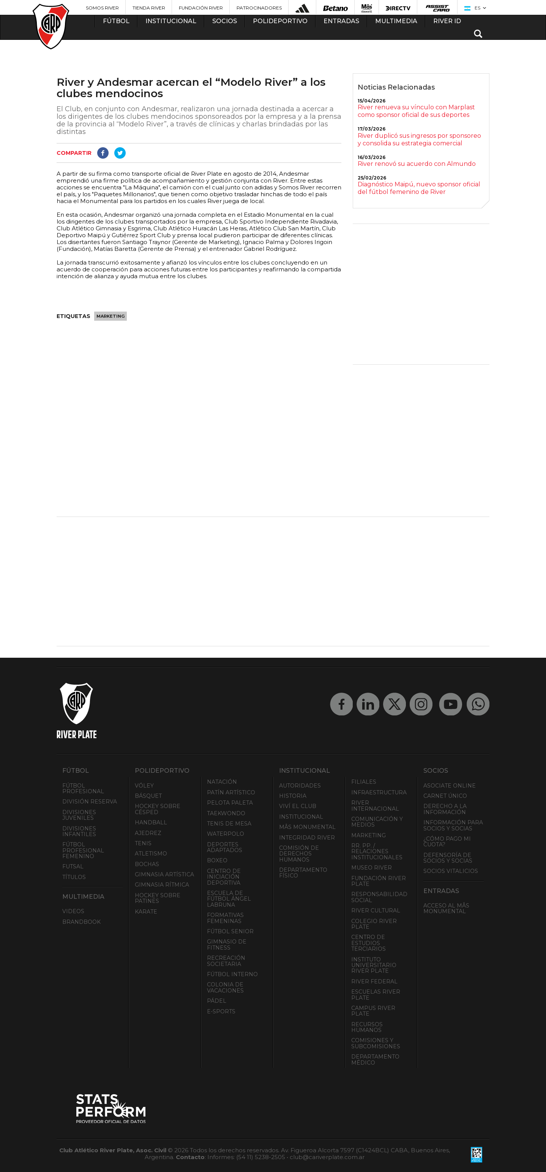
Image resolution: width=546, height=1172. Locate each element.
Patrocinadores (259, 8)
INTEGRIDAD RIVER (307, 837)
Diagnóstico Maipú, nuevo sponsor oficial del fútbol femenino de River (419, 188)
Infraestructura (379, 792)
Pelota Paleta (230, 802)
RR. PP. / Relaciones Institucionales (376, 851)
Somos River (102, 8)
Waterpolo (225, 833)
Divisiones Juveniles (79, 815)
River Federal (374, 981)
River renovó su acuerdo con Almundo (417, 163)
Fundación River (201, 8)
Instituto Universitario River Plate (373, 965)
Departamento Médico (375, 1059)
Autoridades (300, 785)
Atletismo (151, 853)
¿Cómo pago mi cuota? (447, 841)
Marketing (110, 316)
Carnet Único (445, 795)
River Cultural (375, 910)
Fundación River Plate (378, 881)
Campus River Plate (373, 1011)
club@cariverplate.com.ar (327, 1157)
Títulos (74, 877)
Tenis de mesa (229, 823)
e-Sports (221, 1011)
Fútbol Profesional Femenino (83, 850)
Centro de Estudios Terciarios (368, 943)
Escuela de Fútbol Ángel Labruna (229, 899)
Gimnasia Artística (164, 874)
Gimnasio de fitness (226, 944)
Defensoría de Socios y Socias (447, 858)
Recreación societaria (226, 961)
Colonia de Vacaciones (225, 987)
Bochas (147, 864)
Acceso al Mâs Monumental (446, 908)
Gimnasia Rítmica (162, 884)
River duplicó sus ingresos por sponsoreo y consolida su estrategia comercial (419, 139)
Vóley (144, 785)
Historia (292, 795)
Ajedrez (148, 833)
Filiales (363, 781)
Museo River (371, 867)
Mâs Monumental (307, 827)
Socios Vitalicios (450, 871)
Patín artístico (231, 792)
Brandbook (81, 921)
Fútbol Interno (232, 974)
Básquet (148, 795)
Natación (222, 781)
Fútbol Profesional (83, 788)
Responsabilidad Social (379, 897)
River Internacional (375, 805)
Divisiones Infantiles (79, 831)
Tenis (143, 843)
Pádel (216, 1000)
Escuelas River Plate (375, 994)
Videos (73, 911)
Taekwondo (226, 813)
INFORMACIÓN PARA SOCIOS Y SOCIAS (453, 825)
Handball (151, 822)
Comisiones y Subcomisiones (375, 1043)
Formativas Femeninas (225, 918)
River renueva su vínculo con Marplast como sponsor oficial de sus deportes (416, 111)
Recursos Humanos (367, 1027)
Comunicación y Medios (377, 822)
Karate (146, 911)
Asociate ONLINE (449, 785)
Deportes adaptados (224, 847)
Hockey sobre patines (157, 898)
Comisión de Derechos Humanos (299, 853)
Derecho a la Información (445, 809)
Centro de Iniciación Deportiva (224, 877)
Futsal (73, 866)
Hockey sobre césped (157, 809)
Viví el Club (297, 806)
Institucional (301, 816)
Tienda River (149, 8)
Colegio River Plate (374, 924)
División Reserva (89, 801)
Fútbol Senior (230, 931)
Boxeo (217, 860)
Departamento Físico (303, 872)
